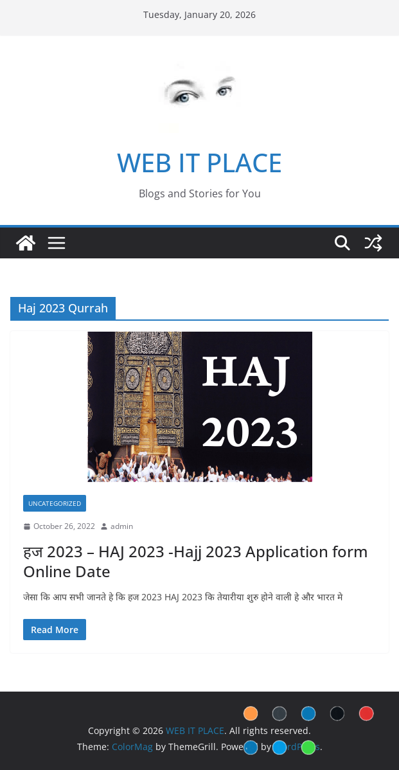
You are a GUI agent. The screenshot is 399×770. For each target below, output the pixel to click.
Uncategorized (54, 503)
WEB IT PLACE (199, 162)
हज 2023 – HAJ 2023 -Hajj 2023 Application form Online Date (195, 561)
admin (122, 526)
